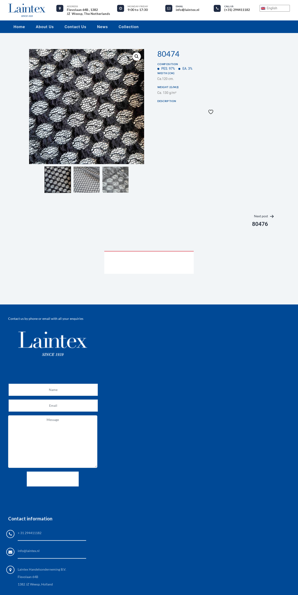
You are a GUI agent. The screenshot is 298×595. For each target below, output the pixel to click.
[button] (136, 56)
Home (19, 26)
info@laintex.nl (29, 551)
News (102, 26)
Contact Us (75, 26)
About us (45, 26)
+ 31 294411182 (29, 533)
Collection (129, 26)
